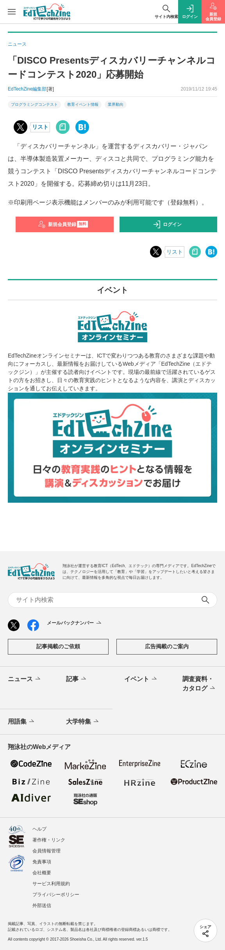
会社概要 (41, 872)
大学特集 (83, 722)
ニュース (25, 679)
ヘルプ (39, 829)
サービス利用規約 (51, 883)
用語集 (22, 722)
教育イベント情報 (82, 104)
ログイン (167, 224)
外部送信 (41, 905)
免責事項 (41, 862)
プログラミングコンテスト (34, 104)
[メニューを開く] (11, 11)
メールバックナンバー (75, 623)
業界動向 (115, 104)
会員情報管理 (46, 851)
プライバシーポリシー (55, 894)
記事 (77, 679)
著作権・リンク (48, 840)
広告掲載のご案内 (167, 646)
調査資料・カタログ (199, 684)
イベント (141, 679)
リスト (40, 127)
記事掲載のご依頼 (58, 646)
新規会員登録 (63, 224)
